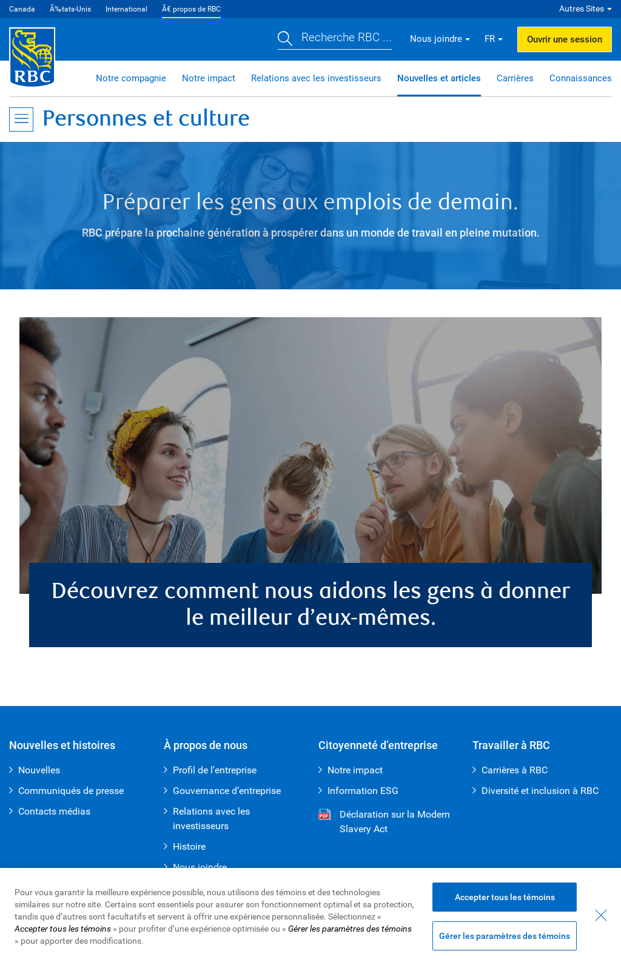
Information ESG (362, 790)
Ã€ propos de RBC (191, 9)
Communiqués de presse (71, 790)
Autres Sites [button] (581, 8)
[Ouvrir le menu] (21, 119)
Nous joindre (200, 867)
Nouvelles (39, 770)
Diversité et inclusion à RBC (540, 790)
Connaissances (580, 78)
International (126, 9)
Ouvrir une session (564, 39)
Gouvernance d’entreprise (227, 790)
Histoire (189, 846)
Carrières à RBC (515, 770)
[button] (335, 39)
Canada (22, 9)
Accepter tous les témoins (505, 897)
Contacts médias (54, 811)
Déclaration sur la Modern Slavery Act (384, 822)
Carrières (515, 78)
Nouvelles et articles (439, 78)
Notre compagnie (131, 78)
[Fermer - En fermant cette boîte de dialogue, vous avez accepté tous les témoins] (601, 915)
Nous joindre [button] (436, 38)
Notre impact (208, 78)
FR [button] (490, 38)
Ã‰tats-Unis (70, 9)
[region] (310, 916)
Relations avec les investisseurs (316, 78)
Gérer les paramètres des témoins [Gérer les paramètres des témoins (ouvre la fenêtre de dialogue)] (504, 936)
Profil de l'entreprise (215, 770)
